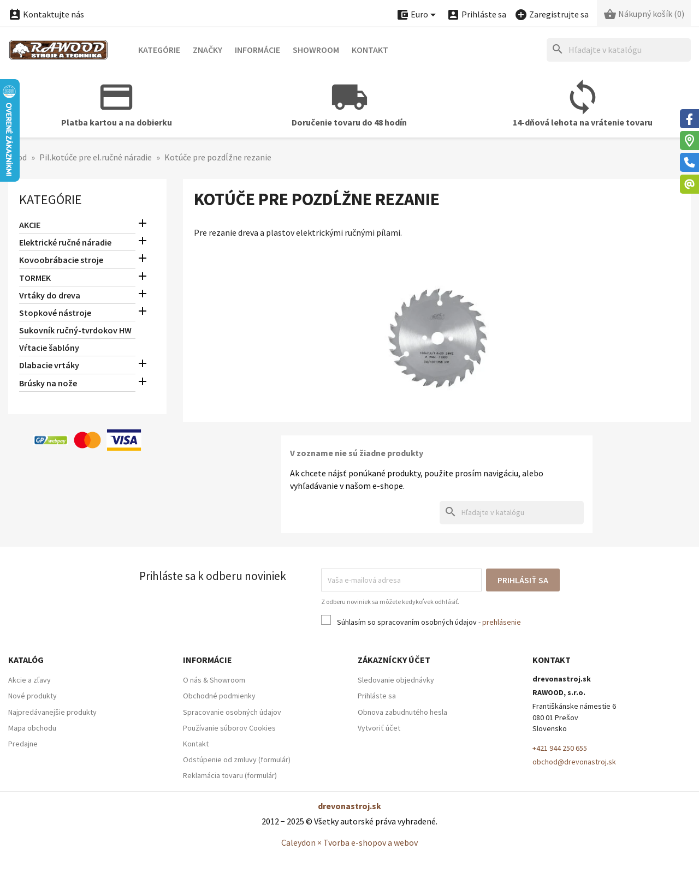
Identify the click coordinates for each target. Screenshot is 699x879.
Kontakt (370, 49)
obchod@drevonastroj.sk (574, 762)
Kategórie (159, 49)
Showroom (316, 49)
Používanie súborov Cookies (229, 728)
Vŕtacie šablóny (49, 347)
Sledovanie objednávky (396, 680)
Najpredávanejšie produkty (52, 712)
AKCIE (29, 224)
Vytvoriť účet (379, 728)
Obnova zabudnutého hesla (402, 712)
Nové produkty (32, 696)
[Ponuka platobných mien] (418, 15)
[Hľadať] (619, 50)
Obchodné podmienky (219, 696)
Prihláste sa (377, 696)
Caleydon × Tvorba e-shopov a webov (349, 842)
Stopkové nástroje (55, 312)
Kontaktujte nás (46, 14)
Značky (207, 49)
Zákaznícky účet (394, 659)
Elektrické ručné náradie (65, 242)
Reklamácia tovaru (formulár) (230, 775)
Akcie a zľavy (29, 680)
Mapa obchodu (32, 728)
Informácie (257, 49)
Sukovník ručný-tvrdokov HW (75, 330)
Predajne (23, 744)
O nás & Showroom (214, 680)
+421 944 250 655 (559, 748)
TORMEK (35, 277)
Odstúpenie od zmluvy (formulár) (237, 759)
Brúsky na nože (48, 383)
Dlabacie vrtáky (49, 365)
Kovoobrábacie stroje (61, 259)
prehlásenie (501, 622)
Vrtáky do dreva (49, 295)
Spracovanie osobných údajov (232, 712)
